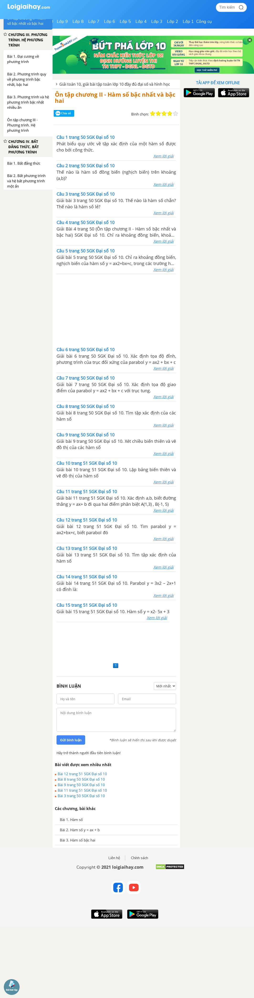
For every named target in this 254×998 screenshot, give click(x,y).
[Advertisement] (116, 310)
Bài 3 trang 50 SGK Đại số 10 (81, 795)
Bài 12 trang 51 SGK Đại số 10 (82, 773)
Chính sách (139, 858)
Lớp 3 (156, 21)
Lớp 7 (93, 21)
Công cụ (204, 21)
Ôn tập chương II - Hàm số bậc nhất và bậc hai (115, 97)
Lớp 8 (78, 21)
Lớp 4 (141, 21)
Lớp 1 (188, 21)
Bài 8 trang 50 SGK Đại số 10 (81, 779)
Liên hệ (114, 858)
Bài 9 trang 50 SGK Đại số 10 (81, 784)
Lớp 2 (172, 21)
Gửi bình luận (71, 740)
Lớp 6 (109, 21)
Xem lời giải (163, 156)
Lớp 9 (62, 21)
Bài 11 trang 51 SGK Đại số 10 (82, 790)
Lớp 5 (125, 21)
